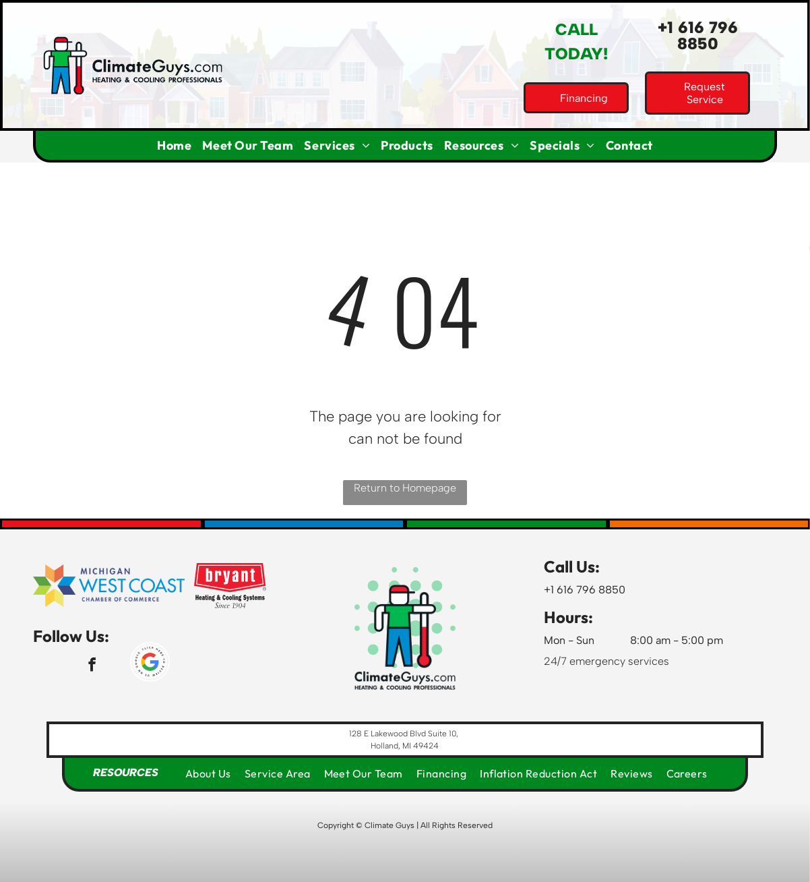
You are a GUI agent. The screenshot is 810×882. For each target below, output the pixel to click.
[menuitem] (174, 145)
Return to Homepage (405, 487)
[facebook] (92, 666)
